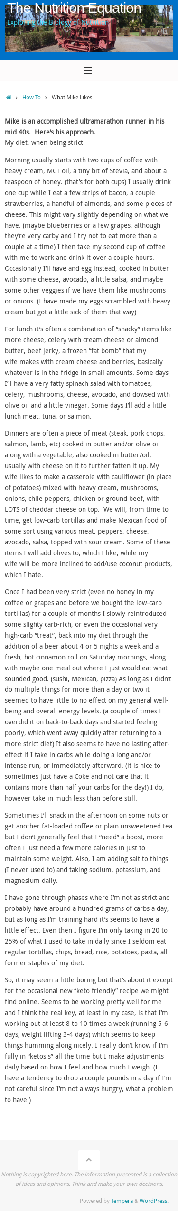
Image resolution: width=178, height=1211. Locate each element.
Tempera (122, 1201)
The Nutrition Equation (74, 8)
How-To (31, 97)
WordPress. (154, 1201)
